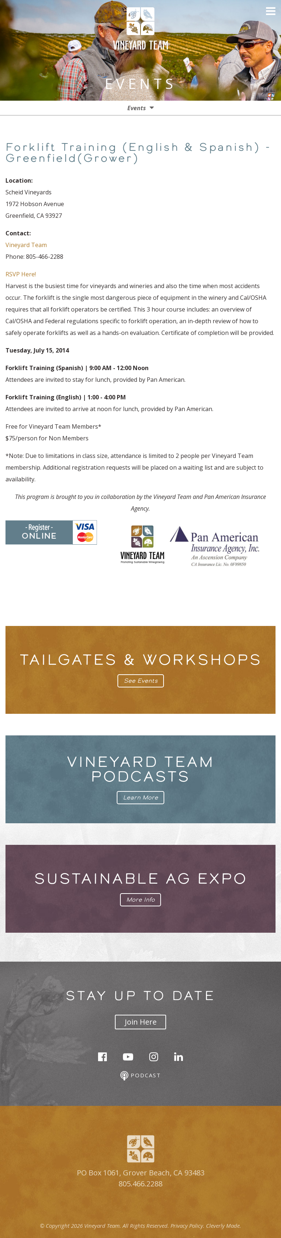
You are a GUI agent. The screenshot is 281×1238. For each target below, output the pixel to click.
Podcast (140, 1076)
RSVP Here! (20, 274)
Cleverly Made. (223, 1225)
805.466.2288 (140, 1184)
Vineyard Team (26, 245)
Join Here (141, 1022)
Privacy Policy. (188, 1225)
